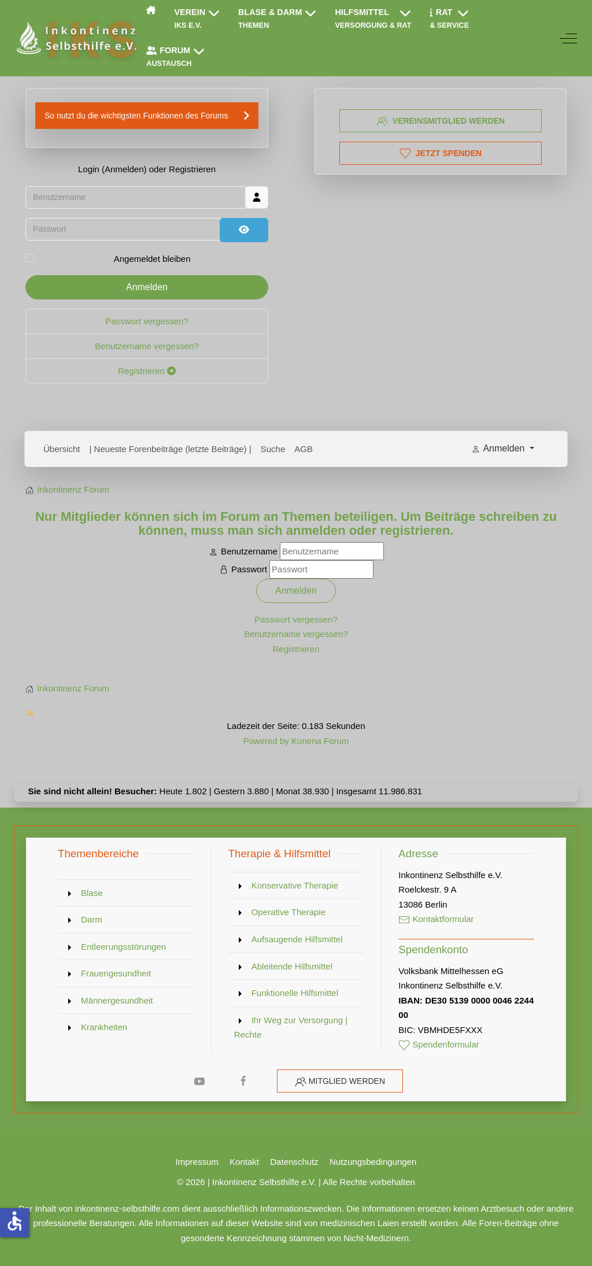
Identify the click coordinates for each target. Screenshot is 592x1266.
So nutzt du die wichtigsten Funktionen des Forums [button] (136, 116)
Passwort (249, 569)
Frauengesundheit (116, 973)
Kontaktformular (435, 919)
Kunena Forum (320, 741)
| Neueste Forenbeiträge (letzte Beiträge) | (170, 449)
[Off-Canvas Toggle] (568, 38)
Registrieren (147, 372)
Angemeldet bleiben (152, 260)
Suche (273, 449)
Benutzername (249, 551)
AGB (303, 449)
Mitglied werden (347, 1081)
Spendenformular (438, 1044)
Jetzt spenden (440, 153)
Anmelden (147, 289)
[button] (197, 19)
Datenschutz (294, 1162)
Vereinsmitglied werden (440, 121)
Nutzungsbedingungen (373, 1162)
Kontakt (244, 1162)
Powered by (265, 741)
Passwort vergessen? (146, 323)
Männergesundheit (117, 1000)
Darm (91, 919)
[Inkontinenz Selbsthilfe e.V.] (75, 38)
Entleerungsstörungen (123, 947)
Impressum (197, 1162)
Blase (92, 893)
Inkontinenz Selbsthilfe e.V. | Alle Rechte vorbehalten (313, 1182)
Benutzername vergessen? (147, 347)
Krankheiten (104, 1027)
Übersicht (61, 449)
